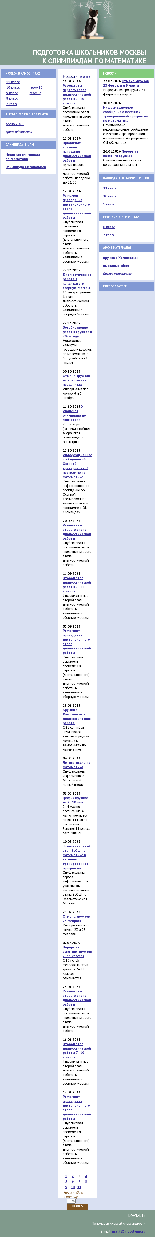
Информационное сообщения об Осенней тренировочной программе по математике (77, 466)
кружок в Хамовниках (120, 257)
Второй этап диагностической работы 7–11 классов (77, 584)
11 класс (13, 82)
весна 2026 (15, 124)
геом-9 (35, 93)
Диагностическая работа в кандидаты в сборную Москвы (77, 281)
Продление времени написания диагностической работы (77, 151)
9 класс (12, 93)
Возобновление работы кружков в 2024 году (77, 331)
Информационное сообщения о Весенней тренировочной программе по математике (125, 114)
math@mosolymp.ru (128, 1231)
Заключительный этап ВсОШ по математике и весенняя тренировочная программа (77, 857)
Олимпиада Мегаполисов (26, 167)
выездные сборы (116, 265)
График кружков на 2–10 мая (76, 799)
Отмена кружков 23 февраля (76, 918)
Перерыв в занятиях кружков (121, 153)
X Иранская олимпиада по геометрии (74, 413)
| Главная (84, 76)
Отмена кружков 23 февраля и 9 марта (126, 83)
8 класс (12, 98)
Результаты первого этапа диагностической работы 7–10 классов (77, 94)
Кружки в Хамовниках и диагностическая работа (77, 716)
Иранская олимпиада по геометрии (23, 156)
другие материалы (117, 273)
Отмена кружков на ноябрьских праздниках (76, 380)
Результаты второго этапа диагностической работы (77, 531)
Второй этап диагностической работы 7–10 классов (77, 1050)
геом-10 (36, 87)
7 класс (11, 104)
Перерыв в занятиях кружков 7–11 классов (77, 951)
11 (79, 1187)
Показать (77, 1205)
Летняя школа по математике (76, 764)
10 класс (13, 87)
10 (73, 1187)
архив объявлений (19, 131)
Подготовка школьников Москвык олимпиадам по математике (89, 56)
